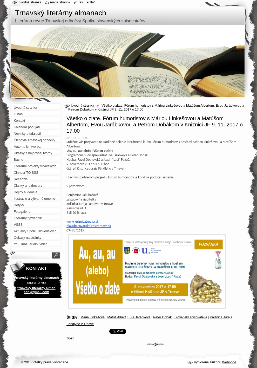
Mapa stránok (60, 2)
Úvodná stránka (82, 105)
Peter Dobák (162, 317)
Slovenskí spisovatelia (190, 317)
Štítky (71, 317)
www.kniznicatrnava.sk (82, 221)
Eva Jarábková (139, 317)
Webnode (229, 362)
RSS (80, 2)
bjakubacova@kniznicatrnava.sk (88, 226)
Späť (70, 338)
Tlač (93, 2)
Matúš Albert (116, 317)
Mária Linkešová (92, 317)
